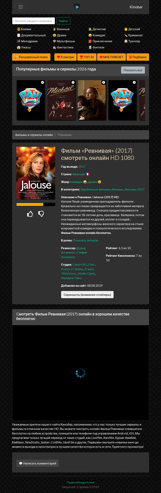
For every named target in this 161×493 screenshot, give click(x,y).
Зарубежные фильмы (96, 189)
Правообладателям (80, 482)
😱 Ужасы (24, 47)
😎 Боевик (24, 29)
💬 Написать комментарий (37, 463)
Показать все (133, 70)
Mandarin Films (71, 278)
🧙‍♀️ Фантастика (63, 47)
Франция (78, 174)
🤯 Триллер (132, 41)
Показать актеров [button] (85, 240)
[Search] (33, 21)
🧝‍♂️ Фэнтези (96, 47)
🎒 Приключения (100, 41)
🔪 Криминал (133, 35)
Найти (63, 21)
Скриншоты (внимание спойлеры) (87, 294)
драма (92, 182)
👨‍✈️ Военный (61, 29)
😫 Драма (59, 35)
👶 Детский (132, 29)
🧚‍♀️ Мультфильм (64, 41)
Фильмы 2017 (135, 189)
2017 (82, 166)
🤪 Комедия (96, 35)
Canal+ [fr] (79, 264)
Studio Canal (86, 273)
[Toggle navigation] (20, 7)
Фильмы (118, 189)
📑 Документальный (29, 35)
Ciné (91, 264)
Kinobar (136, 7)
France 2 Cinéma (72, 269)
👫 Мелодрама (27, 41)
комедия (76, 182)
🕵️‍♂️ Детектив (97, 29)
